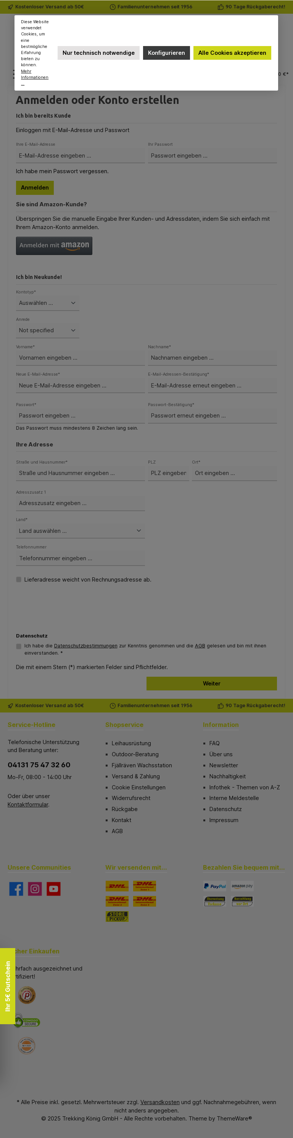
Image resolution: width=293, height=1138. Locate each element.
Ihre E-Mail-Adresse (35, 144)
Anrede (23, 319)
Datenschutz (225, 809)
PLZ (152, 462)
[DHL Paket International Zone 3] (144, 901)
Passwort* (26, 404)
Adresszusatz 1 (31, 492)
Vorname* (25, 346)
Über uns (221, 754)
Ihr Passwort (160, 144)
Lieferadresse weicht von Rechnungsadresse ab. (87, 579)
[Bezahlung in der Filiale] (242, 901)
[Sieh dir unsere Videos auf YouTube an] (53, 888)
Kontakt (121, 820)
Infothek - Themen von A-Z (244, 787)
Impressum (223, 820)
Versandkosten (160, 1102)
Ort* (196, 462)
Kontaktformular (28, 804)
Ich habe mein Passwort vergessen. (62, 171)
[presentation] (74, 615)
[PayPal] (215, 886)
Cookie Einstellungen (139, 787)
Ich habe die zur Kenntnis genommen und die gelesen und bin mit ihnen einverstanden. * (145, 649)
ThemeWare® (234, 1118)
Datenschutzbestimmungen (86, 646)
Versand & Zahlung (136, 776)
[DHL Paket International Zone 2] (117, 901)
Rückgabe (125, 809)
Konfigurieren (166, 52)
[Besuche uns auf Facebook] (16, 888)
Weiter (212, 683)
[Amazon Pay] (242, 886)
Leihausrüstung (131, 743)
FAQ (214, 743)
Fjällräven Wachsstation (142, 765)
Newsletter (223, 765)
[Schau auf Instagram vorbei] (34, 888)
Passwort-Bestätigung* (171, 404)
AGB (200, 646)
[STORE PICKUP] (117, 916)
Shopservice (124, 724)
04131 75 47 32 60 (39, 765)
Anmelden (35, 187)
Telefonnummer (31, 547)
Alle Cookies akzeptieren (232, 52)
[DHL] (117, 886)
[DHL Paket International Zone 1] (144, 886)
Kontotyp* (26, 292)
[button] (54, 246)
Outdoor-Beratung (135, 754)
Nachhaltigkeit (227, 776)
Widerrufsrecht (131, 798)
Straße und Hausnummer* (42, 462)
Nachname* (159, 346)
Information (221, 724)
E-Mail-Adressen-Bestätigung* (178, 374)
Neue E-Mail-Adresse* (38, 374)
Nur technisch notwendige (99, 52)
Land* (21, 519)
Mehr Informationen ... (35, 77)
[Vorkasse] (215, 901)
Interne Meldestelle (234, 798)
